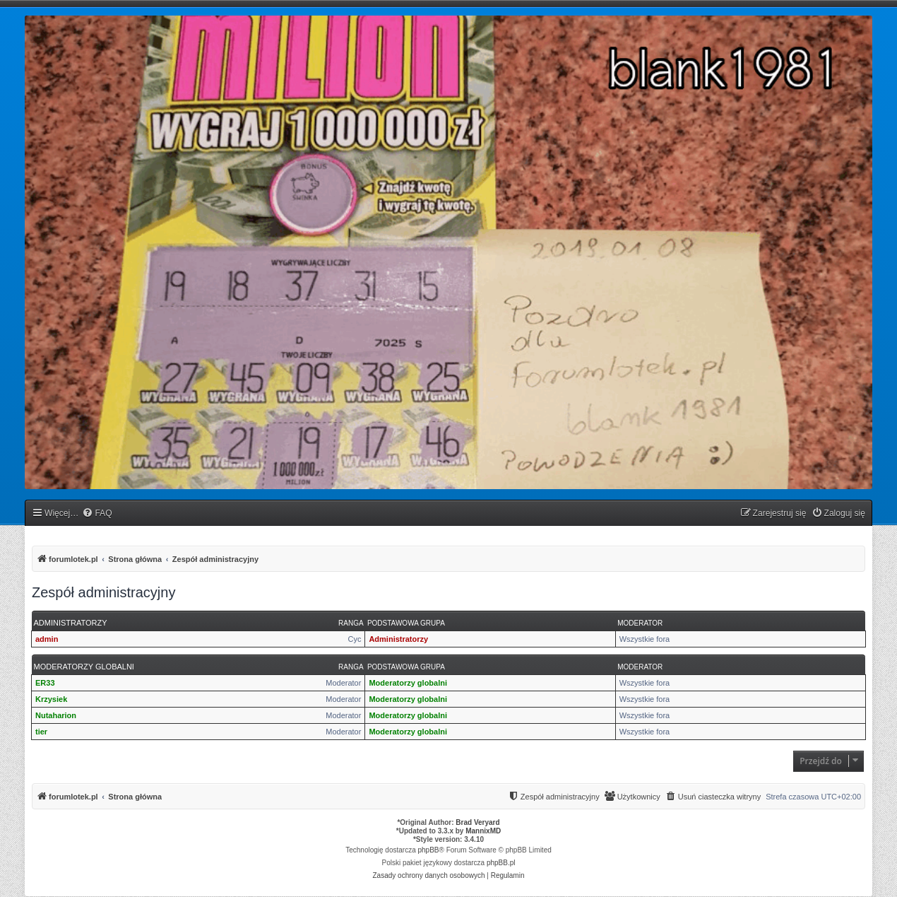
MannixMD (483, 831)
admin (46, 639)
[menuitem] (97, 513)
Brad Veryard (477, 822)
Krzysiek (51, 699)
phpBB (428, 850)
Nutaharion (55, 715)
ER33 (45, 683)
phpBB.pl (501, 863)
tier (41, 731)
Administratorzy (70, 622)
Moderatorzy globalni (84, 666)
